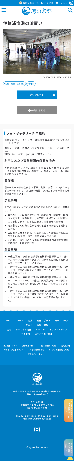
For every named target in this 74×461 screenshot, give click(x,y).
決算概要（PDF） (29, 346)
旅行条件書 (65, 346)
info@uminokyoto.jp (39, 418)
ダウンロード (42, 94)
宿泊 (9, 330)
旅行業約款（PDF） (49, 346)
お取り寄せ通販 (23, 330)
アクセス (47, 2)
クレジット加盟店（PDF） (59, 350)
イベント (40, 330)
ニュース (19, 321)
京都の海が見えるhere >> (69, 448)
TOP (8, 321)
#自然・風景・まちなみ (14, 83)
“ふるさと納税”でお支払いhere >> (69, 410)
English (61, 2)
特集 (30, 321)
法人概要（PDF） (11, 346)
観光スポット (44, 321)
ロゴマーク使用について (14, 350)
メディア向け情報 (44, 334)
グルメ (29, 325)
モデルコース (61, 321)
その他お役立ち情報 (36, 350)
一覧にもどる (37, 110)
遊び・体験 (42, 325)
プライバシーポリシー (37, 354)
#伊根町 (30, 83)
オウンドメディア (58, 330)
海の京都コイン (29, 2)
